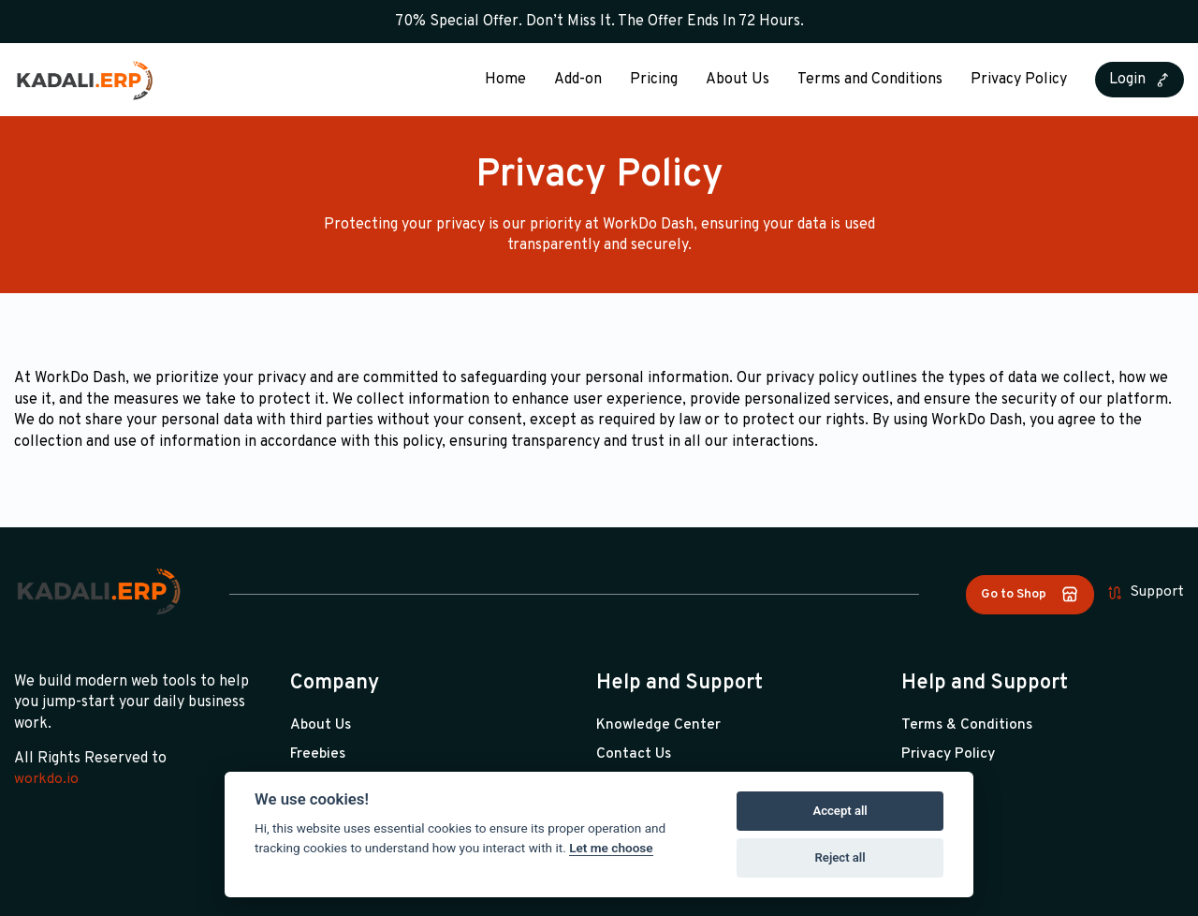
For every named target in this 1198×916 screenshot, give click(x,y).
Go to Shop (1027, 594)
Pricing (654, 79)
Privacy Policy (1019, 79)
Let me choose (610, 847)
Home (505, 79)
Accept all (839, 811)
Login (1139, 79)
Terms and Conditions (869, 79)
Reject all (840, 857)
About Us (737, 79)
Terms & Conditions (968, 725)
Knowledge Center (659, 725)
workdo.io (47, 779)
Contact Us (634, 754)
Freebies (319, 754)
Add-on (578, 79)
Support (1144, 593)
